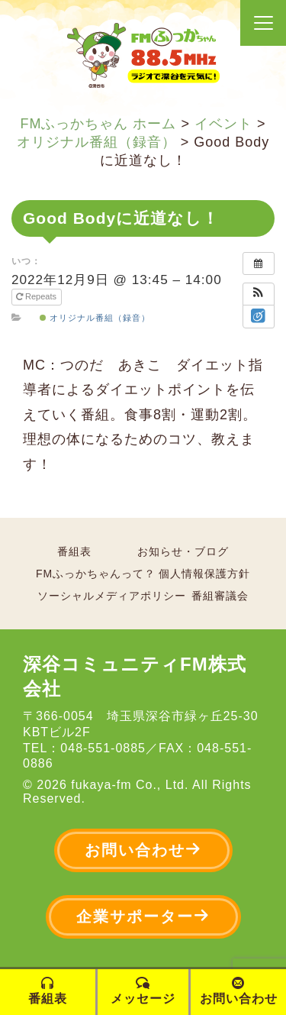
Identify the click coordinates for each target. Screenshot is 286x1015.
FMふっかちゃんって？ (96, 573)
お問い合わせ (143, 849)
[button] (258, 294)
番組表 (74, 551)
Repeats (37, 296)
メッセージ (143, 991)
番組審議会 (220, 596)
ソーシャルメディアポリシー (111, 596)
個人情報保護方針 (204, 573)
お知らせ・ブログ (183, 551)
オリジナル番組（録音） (95, 317)
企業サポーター (143, 916)
